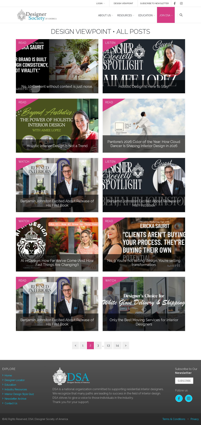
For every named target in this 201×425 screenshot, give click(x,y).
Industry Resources (16, 389)
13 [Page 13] (108, 345)
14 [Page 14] (117, 345)
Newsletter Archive (15, 398)
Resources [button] (124, 15)
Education (10, 384)
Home (8, 375)
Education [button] (145, 15)
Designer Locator (15, 380)
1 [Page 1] (83, 345)
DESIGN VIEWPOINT (123, 3)
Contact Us (11, 403)
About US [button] (104, 15)
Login (98, 3)
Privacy (195, 419)
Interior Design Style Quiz (19, 394)
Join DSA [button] (164, 15)
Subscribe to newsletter (154, 3)
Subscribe (184, 380)
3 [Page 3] (98, 345)
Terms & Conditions (173, 419)
